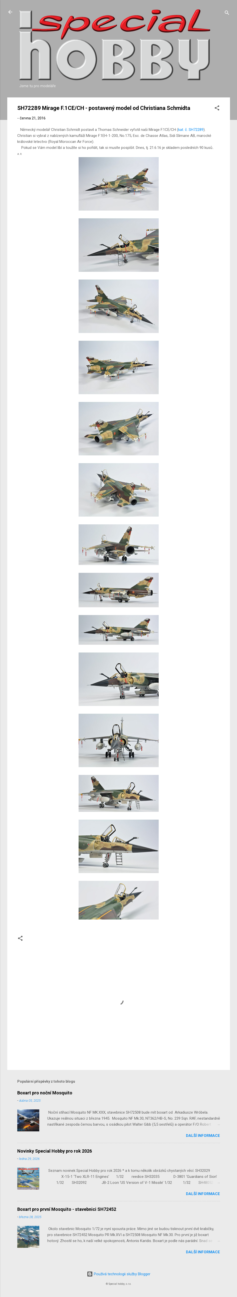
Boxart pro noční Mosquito (44, 1092)
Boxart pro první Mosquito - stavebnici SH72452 (66, 1209)
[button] (217, 109)
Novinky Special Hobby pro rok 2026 (54, 1151)
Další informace (203, 1135)
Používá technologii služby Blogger (118, 1274)
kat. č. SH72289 (190, 129)
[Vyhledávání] (227, 13)
